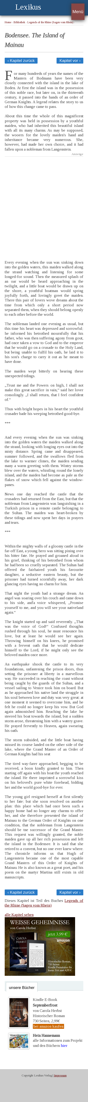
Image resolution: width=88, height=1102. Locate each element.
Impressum (60, 1075)
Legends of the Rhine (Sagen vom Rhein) (50, 22)
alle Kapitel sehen (19, 914)
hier (64, 1045)
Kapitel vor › (69, 60)
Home (8, 22)
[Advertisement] (44, 205)
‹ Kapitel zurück (21, 60)
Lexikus (28, 7)
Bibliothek (19, 22)
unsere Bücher (21, 987)
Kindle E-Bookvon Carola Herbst (47, 1005)
